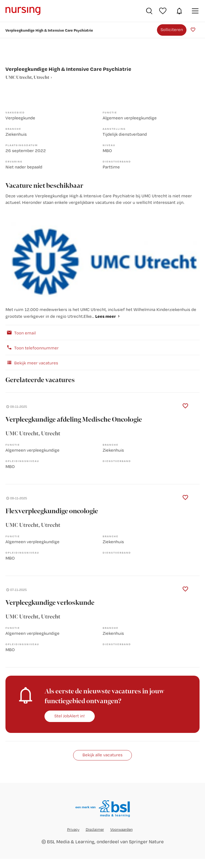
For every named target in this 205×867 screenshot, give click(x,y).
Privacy (73, 829)
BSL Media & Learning (70, 841)
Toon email (20, 332)
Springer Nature (146, 841)
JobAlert (179, 11)
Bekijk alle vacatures (102, 754)
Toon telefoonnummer (32, 347)
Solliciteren (172, 29)
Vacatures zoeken (149, 11)
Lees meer (105, 316)
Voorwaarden (121, 829)
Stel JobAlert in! (69, 715)
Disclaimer (95, 829)
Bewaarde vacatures (163, 11)
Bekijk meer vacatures (31, 362)
